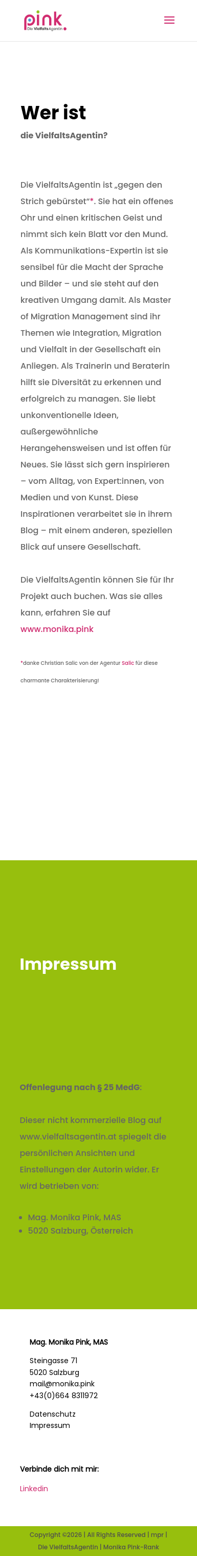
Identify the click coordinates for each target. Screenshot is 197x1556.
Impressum (50, 1425)
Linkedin (34, 1488)
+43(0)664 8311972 (64, 1395)
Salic (128, 663)
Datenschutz (53, 1414)
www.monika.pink (58, 629)
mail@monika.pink (62, 1384)
